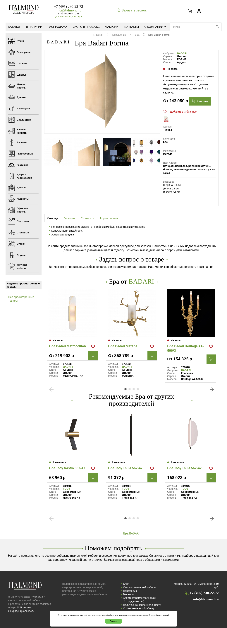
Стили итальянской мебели (139, 587)
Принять (113, 621)
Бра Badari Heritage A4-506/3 (185, 348)
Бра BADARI (131, 533)
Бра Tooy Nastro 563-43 (67, 468)
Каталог (14, 26)
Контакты (131, 26)
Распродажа (57, 26)
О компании (155, 26)
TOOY (66, 488)
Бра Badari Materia (122, 346)
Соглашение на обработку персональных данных (138, 610)
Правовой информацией (159, 615)
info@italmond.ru (68, 10)
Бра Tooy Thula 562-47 (125, 468)
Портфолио (130, 591)
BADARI (182, 53)
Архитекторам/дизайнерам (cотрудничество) (139, 599)
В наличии (34, 26)
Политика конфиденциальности (142, 605)
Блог (126, 583)
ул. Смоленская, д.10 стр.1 (68, 16)
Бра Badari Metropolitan (67, 346)
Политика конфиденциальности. (21, 609)
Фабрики (111, 26)
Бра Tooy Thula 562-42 (184, 468)
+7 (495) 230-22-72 (68, 6)
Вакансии (129, 594)
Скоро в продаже (86, 26)
